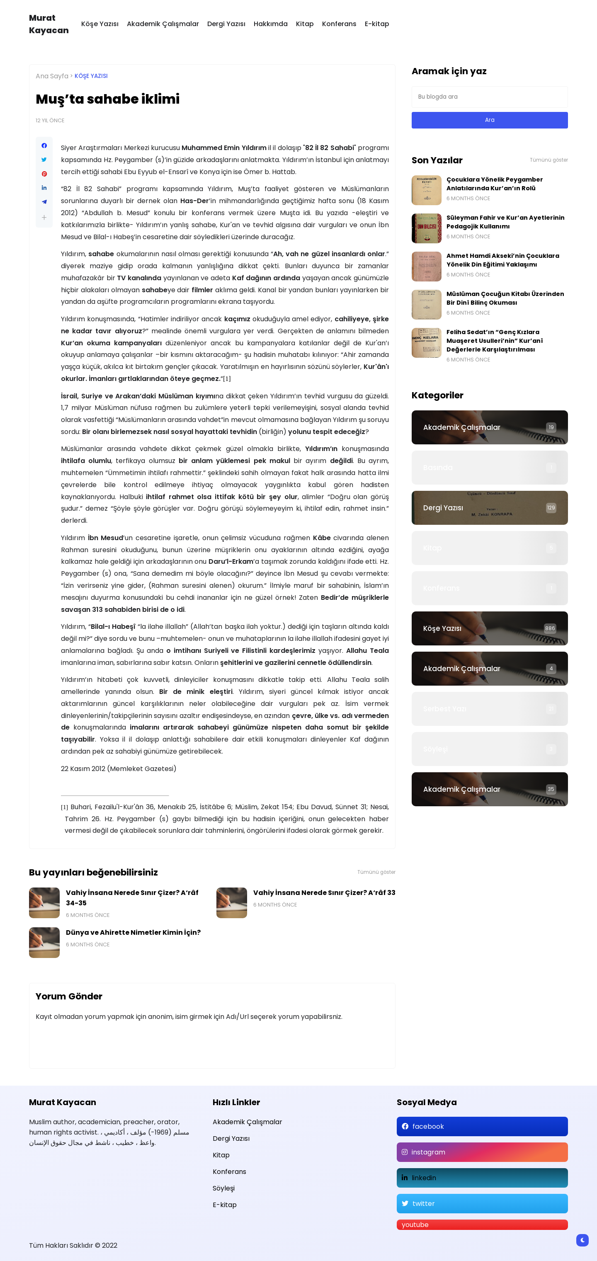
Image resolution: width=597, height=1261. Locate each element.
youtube (415, 1224)
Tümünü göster (376, 872)
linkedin (424, 1178)
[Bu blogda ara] (490, 97)
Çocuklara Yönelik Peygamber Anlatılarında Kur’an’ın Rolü (495, 183)
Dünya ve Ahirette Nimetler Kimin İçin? (133, 932)
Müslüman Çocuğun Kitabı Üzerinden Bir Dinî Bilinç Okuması (505, 298)
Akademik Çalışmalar (163, 24)
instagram (428, 1152)
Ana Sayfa (52, 76)
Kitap (305, 24)
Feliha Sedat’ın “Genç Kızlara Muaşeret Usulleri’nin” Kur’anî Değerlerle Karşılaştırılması (495, 341)
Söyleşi (435, 749)
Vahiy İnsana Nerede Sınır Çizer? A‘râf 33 (324, 892)
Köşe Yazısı (100, 24)
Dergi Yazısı (226, 24)
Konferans (339, 24)
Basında (438, 468)
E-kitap (377, 24)
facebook (428, 1126)
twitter (424, 1203)
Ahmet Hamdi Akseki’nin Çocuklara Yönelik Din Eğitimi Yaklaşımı (503, 260)
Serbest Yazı (444, 709)
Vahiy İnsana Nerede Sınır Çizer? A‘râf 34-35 (132, 898)
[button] (44, 217)
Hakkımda (271, 24)
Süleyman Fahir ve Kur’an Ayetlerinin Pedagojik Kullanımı (506, 221)
